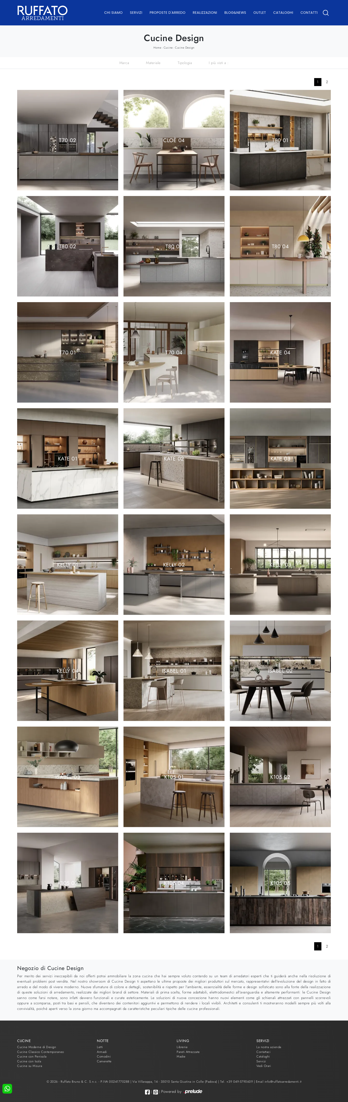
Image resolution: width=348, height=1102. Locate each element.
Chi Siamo (113, 12)
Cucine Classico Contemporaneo (40, 1052)
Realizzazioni (205, 12)
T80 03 (174, 246)
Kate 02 (174, 458)
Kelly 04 (68, 670)
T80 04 (280, 246)
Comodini (104, 1056)
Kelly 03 (280, 564)
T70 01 (67, 352)
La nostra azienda (268, 1047)
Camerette (104, 1061)
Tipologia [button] (185, 63)
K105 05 (280, 883)
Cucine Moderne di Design (36, 1047)
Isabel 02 (280, 670)
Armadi (102, 1052)
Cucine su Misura (29, 1066)
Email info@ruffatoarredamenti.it (279, 1081)
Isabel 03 (67, 777)
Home (157, 47)
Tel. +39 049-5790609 (237, 1081)
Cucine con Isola (29, 1061)
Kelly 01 (67, 564)
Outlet (260, 12)
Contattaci (263, 1052)
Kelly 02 (174, 564)
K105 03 (68, 883)
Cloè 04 (174, 140)
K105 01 (174, 777)
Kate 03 (280, 458)
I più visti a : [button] (219, 63)
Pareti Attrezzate (188, 1052)
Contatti (309, 12)
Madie (181, 1056)
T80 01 (280, 140)
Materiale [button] (153, 63)
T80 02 (67, 246)
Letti (100, 1047)
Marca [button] (124, 63)
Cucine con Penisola (32, 1056)
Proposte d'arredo (168, 12)
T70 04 (174, 352)
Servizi (136, 12)
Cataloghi (283, 12)
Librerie (182, 1047)
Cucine (168, 47)
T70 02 (67, 140)
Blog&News (235, 12)
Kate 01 (67, 458)
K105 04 (174, 883)
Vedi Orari (263, 1066)
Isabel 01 (174, 670)
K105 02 (280, 777)
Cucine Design (185, 47)
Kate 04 (280, 352)
